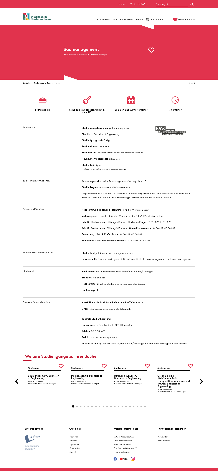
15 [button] (126, 406)
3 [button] (80, 406)
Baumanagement (54, 83)
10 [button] (107, 406)
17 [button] (133, 406)
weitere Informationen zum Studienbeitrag (104, 169)
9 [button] (103, 406)
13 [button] (118, 406)
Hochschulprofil (90, 290)
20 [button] (145, 406)
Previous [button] (16, 381)
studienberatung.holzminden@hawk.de (110, 309)
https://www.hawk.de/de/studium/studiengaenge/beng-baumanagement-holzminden (142, 343)
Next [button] (201, 381)
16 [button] (130, 406)
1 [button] (73, 406)
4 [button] (84, 406)
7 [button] (96, 406)
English (192, 83)
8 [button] (99, 406)
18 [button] (137, 406)
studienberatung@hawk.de (104, 337)
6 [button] (92, 406)
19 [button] (141, 406)
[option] (109, 52)
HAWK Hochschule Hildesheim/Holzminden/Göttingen (111, 302)
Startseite (26, 83)
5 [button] (88, 406)
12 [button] (115, 406)
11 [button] (111, 406)
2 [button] (77, 406)
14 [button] (122, 406)
